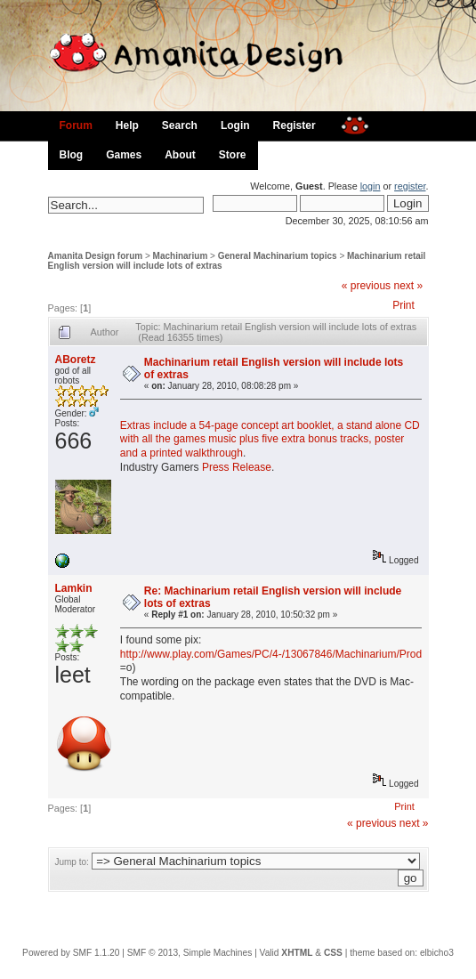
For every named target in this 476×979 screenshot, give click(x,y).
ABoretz (75, 359)
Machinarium (180, 256)
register (409, 186)
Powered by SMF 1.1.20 (70, 953)
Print (403, 305)
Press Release (236, 467)
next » (408, 285)
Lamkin (74, 588)
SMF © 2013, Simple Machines (190, 953)
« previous (366, 285)
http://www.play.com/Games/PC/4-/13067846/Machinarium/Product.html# (292, 654)
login (370, 186)
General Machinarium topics (277, 256)
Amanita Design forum (95, 256)
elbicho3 (437, 953)
